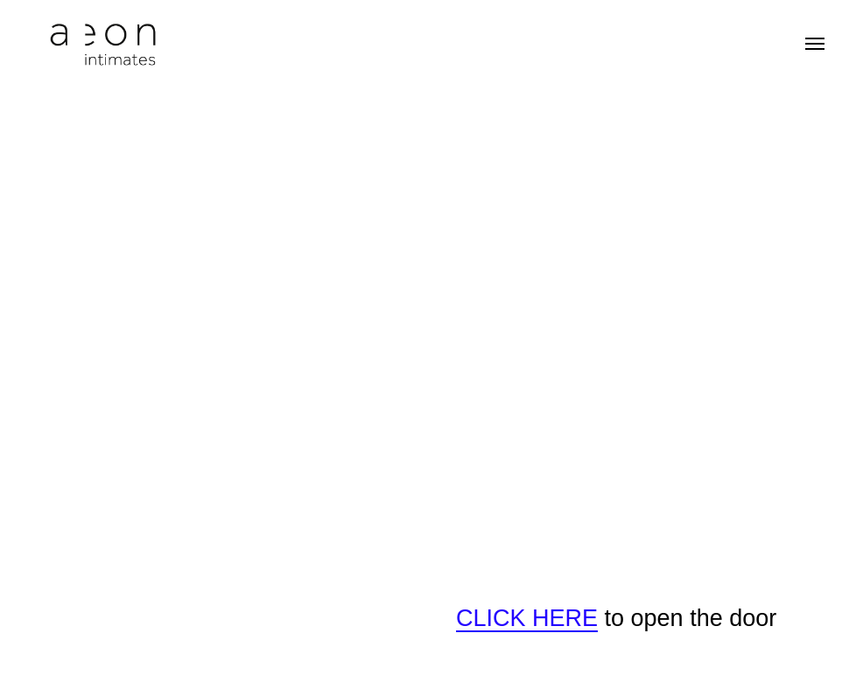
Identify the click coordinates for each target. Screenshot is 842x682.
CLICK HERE (527, 618)
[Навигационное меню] (814, 44)
